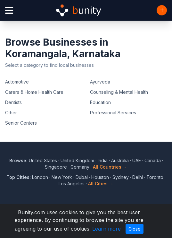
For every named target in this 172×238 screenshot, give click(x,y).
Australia (120, 160)
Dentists (13, 102)
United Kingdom (77, 160)
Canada (152, 160)
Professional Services (113, 112)
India (103, 160)
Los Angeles (72, 183)
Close (134, 229)
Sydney (120, 177)
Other (11, 112)
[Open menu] (9, 10)
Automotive (17, 81)
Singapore (56, 167)
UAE (136, 160)
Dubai (82, 177)
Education (100, 102)
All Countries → (110, 167)
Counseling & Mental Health (119, 92)
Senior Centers (21, 123)
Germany (79, 167)
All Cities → (100, 183)
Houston (100, 177)
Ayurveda (100, 81)
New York (62, 177)
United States (43, 160)
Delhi (137, 177)
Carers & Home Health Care (34, 92)
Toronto (154, 177)
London (40, 177)
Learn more (106, 228)
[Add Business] (162, 10)
